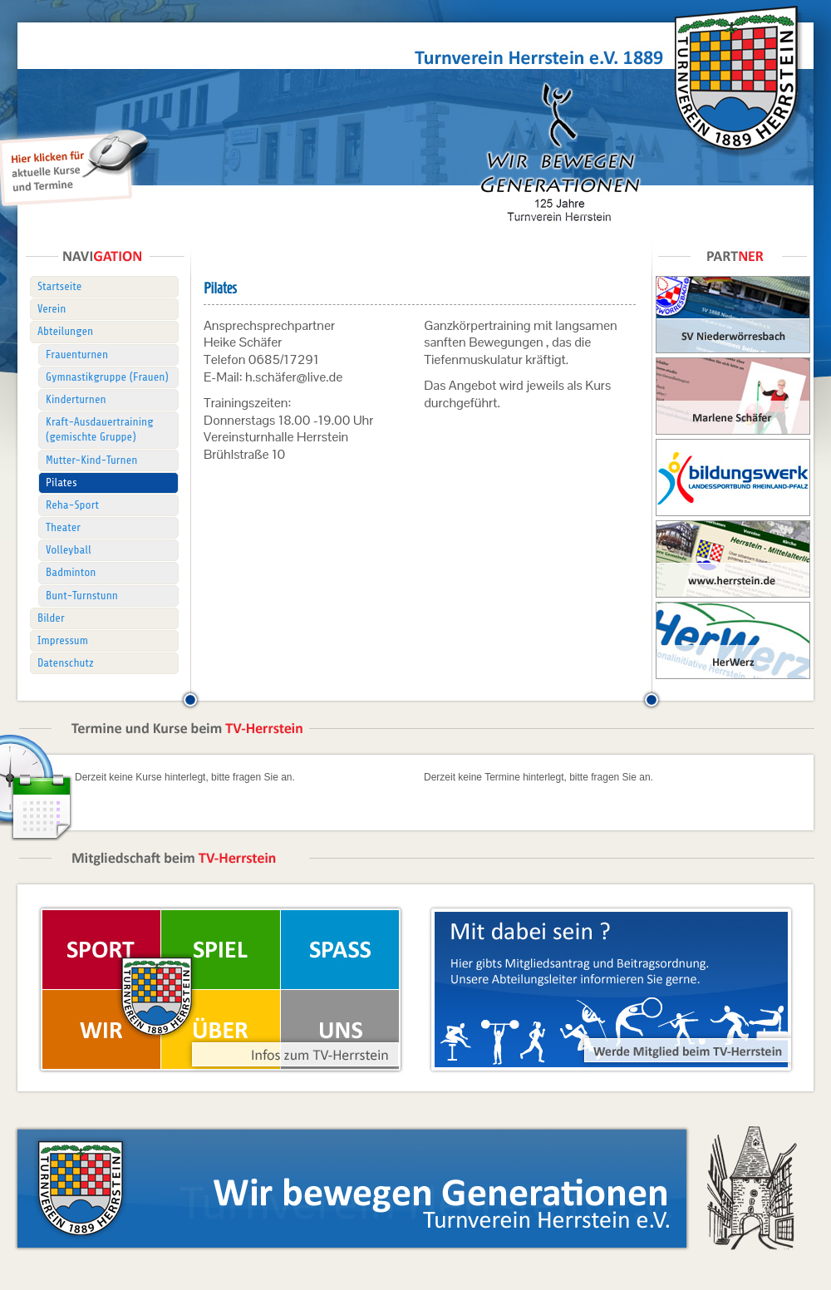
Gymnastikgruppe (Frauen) (107, 377)
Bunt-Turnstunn (82, 595)
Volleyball (68, 550)
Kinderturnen (76, 399)
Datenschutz (65, 663)
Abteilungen (65, 331)
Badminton (71, 572)
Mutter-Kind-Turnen (91, 460)
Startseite (59, 286)
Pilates (61, 482)
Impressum (62, 640)
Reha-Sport (72, 505)
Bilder (51, 618)
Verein (51, 309)
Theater (63, 527)
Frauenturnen (77, 354)
